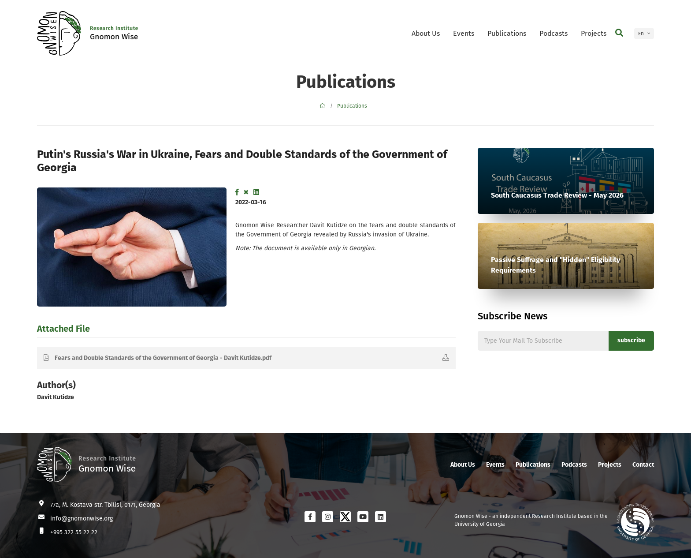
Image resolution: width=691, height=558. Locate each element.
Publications (506, 33)
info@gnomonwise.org (81, 518)
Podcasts (553, 33)
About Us (426, 33)
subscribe (631, 340)
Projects (593, 33)
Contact (643, 464)
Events (463, 33)
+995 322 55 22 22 (73, 532)
